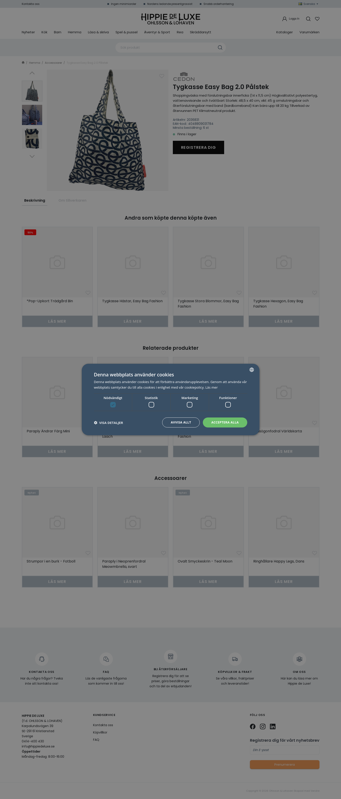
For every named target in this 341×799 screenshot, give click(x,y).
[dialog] (170, 399)
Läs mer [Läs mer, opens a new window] (211, 387)
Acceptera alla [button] (225, 422)
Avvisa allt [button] (181, 422)
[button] (108, 423)
